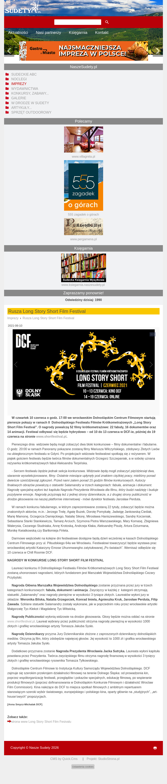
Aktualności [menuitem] (18, 32)
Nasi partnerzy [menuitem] (48, 32)
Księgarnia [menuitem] (78, 32)
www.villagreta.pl (83, 156)
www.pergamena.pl (83, 239)
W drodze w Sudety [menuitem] (30, 103)
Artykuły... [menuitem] (21, 108)
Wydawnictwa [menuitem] (24, 89)
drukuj (153, 748)
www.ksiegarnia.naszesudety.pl (83, 284)
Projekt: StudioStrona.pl (103, 759)
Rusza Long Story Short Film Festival (48, 318)
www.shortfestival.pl (21, 621)
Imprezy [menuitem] (19, 84)
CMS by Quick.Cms (64, 759)
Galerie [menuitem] (18, 98)
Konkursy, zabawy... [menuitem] (30, 93)
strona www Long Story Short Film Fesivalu (41, 721)
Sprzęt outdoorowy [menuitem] (31, 112)
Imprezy (13, 318)
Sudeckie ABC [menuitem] (24, 74)
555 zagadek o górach (83, 214)
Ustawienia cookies (83, 766)
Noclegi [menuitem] (19, 79)
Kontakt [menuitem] (101, 32)
